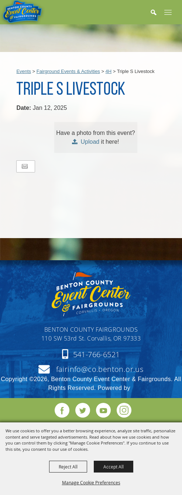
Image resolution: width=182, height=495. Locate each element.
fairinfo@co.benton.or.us (100, 369)
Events (23, 71)
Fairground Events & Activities (68, 71)
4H (109, 71)
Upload (89, 142)
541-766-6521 (96, 354)
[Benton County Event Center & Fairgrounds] (22, 13)
